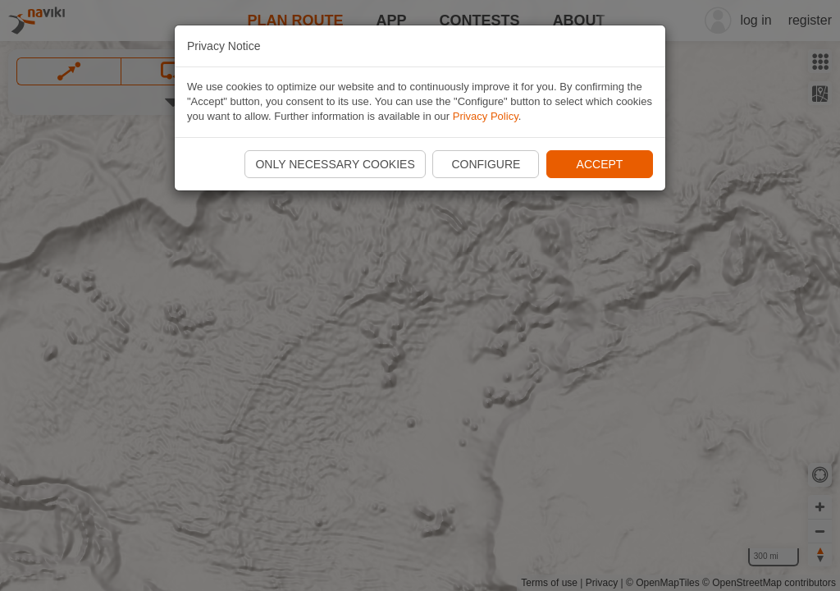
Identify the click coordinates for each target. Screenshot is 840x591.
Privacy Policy (485, 116)
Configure (485, 164)
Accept (600, 164)
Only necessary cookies (334, 164)
